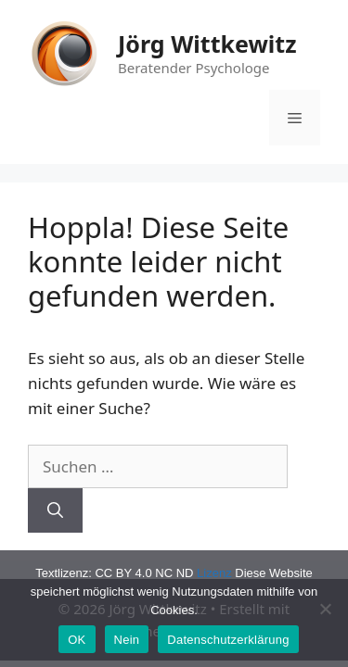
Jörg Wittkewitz (207, 43)
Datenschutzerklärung (228, 640)
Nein (127, 640)
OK (76, 640)
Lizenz (214, 573)
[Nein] (325, 608)
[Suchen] (55, 510)
